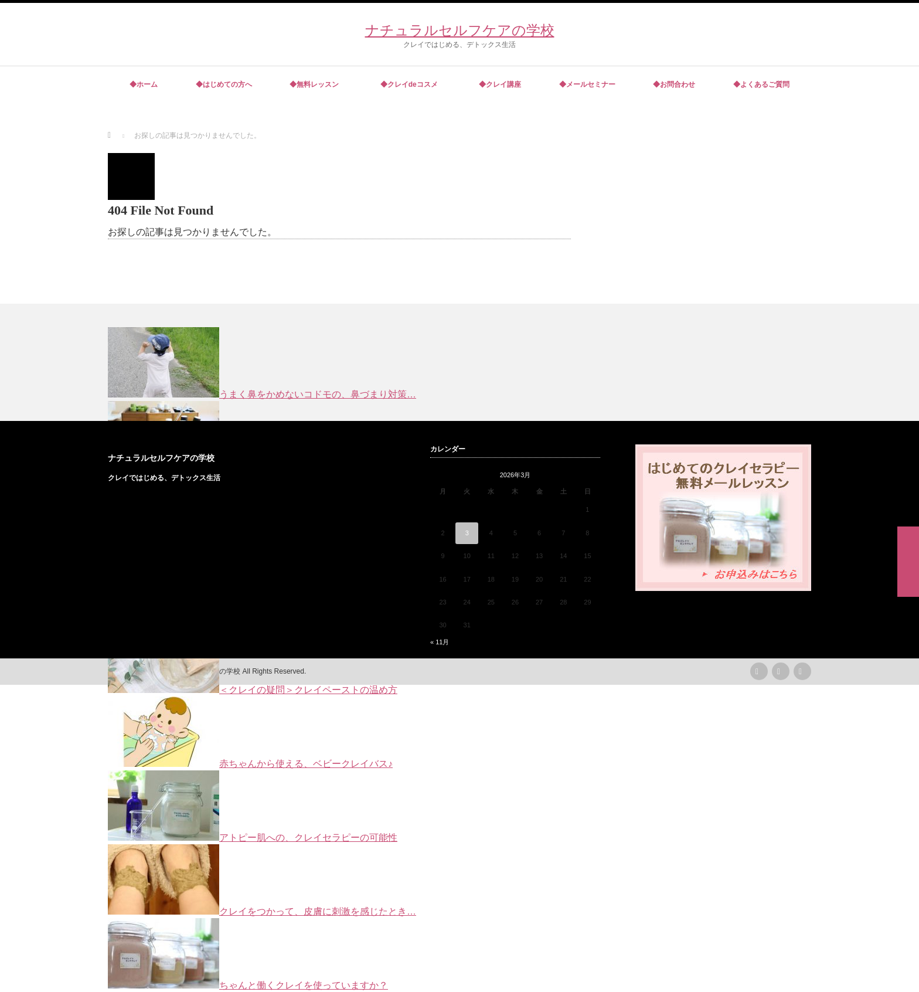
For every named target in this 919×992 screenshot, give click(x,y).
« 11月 (439, 642)
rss (759, 671)
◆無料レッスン (314, 84)
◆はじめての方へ (224, 84)
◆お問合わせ (674, 84)
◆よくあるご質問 (761, 84)
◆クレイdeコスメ (410, 84)
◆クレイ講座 (500, 84)
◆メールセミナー (587, 84)
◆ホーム (144, 84)
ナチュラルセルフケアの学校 (459, 30)
